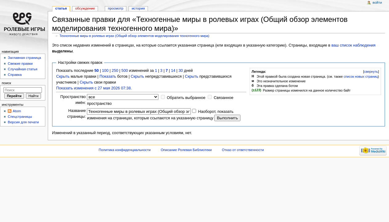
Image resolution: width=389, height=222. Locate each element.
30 (180, 70)
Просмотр (115, 8)
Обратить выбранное (186, 98)
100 (105, 70)
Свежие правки (20, 63)
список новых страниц (361, 76)
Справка (15, 74)
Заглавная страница (24, 58)
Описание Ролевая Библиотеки (186, 150)
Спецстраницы (20, 116)
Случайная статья (22, 69)
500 (124, 70)
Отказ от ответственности (243, 150)
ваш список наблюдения (353, 45)
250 (115, 70)
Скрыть (62, 76)
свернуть (371, 71)
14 (173, 70)
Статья (61, 8)
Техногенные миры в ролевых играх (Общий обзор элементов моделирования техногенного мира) (134, 36)
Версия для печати (23, 122)
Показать (108, 76)
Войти (377, 2)
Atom (17, 111)
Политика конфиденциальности (125, 150)
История (138, 8)
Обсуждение (85, 8)
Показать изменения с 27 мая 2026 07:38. (94, 88)
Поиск (6, 83)
